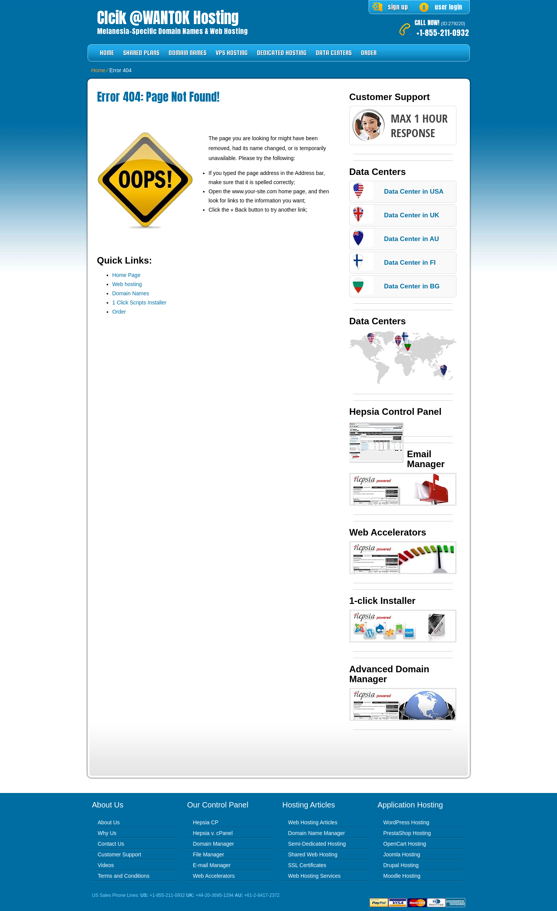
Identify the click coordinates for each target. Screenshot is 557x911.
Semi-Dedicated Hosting (317, 844)
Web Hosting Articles (313, 822)
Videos (106, 865)
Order (369, 53)
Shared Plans (141, 53)
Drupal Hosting (401, 865)
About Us (109, 822)
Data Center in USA (414, 191)
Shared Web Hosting (313, 854)
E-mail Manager (212, 865)
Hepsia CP (206, 822)
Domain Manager (213, 844)
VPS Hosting (232, 53)
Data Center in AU (411, 239)
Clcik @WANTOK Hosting (168, 17)
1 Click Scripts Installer (139, 302)
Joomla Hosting (402, 854)
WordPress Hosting (406, 822)
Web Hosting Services (314, 876)
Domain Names (187, 53)
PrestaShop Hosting (407, 833)
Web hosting (127, 284)
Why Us (107, 833)
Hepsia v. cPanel (213, 833)
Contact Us (111, 844)
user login (448, 6)
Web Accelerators (214, 876)
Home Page (126, 275)
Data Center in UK (412, 215)
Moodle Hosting (402, 876)
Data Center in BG (412, 286)
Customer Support (119, 854)
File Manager (208, 854)
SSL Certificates (307, 865)
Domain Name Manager (316, 833)
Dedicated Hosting (282, 53)
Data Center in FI (410, 262)
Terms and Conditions (123, 876)
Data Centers (334, 53)
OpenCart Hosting (404, 844)
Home (107, 53)
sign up (398, 6)
